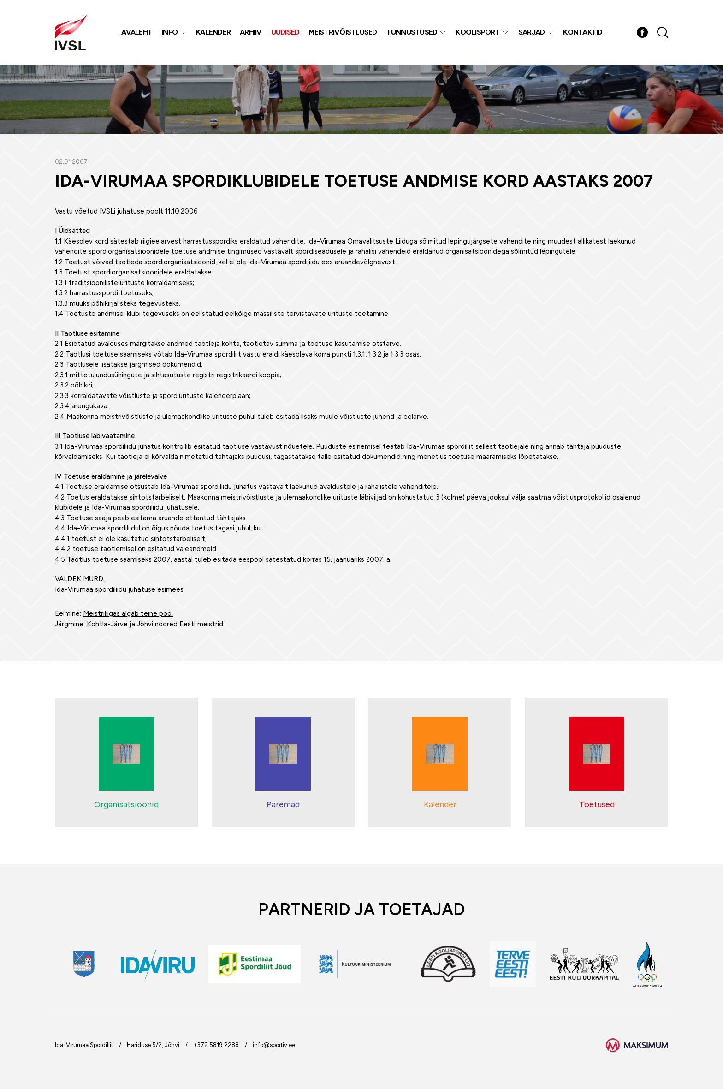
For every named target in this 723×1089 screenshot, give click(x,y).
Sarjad (531, 32)
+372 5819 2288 (216, 1044)
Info (169, 32)
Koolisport (478, 32)
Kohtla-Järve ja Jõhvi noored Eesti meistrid (155, 624)
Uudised (285, 32)
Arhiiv (251, 32)
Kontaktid (582, 32)
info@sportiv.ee (274, 1044)
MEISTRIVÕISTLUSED (342, 32)
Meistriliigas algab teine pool (128, 613)
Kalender (213, 32)
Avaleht (136, 32)
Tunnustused (412, 32)
